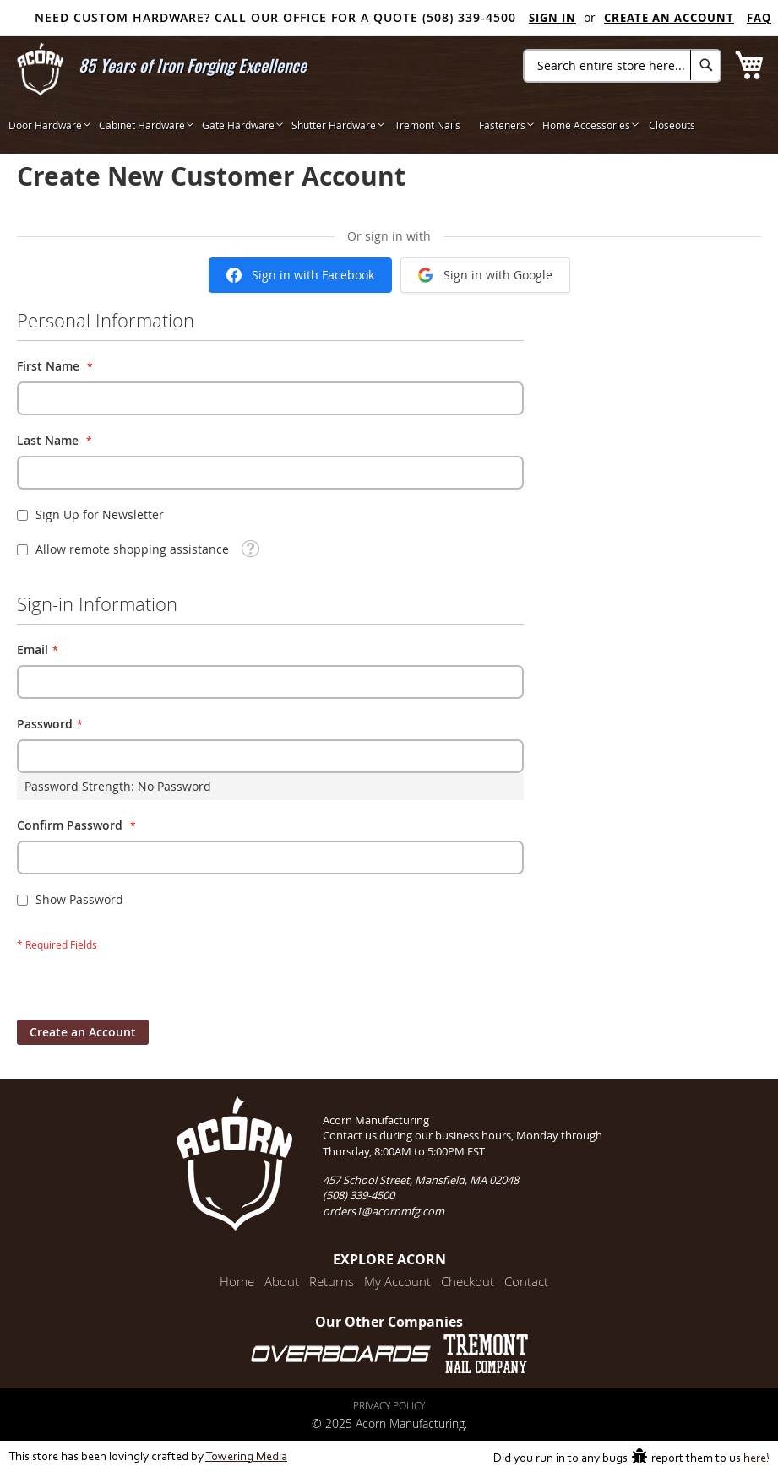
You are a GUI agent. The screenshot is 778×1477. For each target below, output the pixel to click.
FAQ (759, 17)
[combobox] (622, 66)
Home (237, 1281)
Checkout (467, 1281)
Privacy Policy (389, 1405)
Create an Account (669, 17)
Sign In (552, 17)
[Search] (705, 65)
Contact (526, 1281)
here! (756, 1459)
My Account (397, 1281)
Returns (331, 1281)
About (281, 1281)
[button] (250, 547)
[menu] (389, 125)
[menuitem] (45, 125)
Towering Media (246, 1457)
